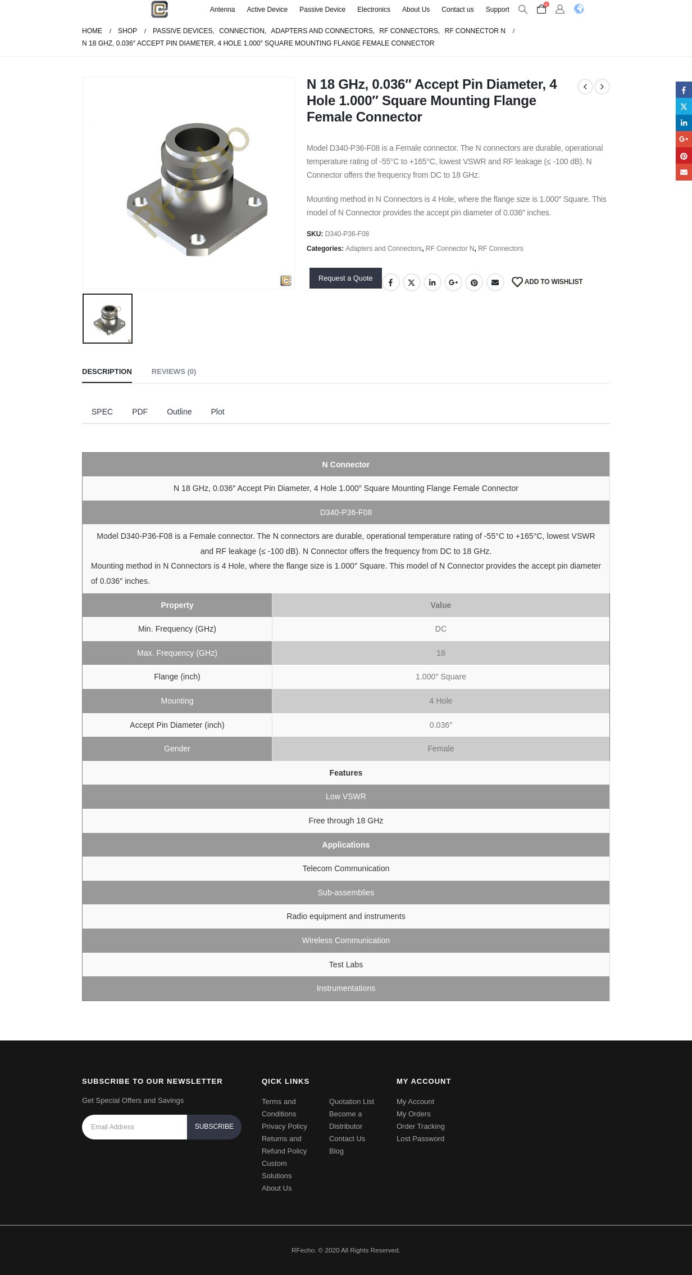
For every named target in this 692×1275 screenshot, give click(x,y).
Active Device (267, 9)
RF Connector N (450, 249)
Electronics (373, 9)
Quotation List (351, 1101)
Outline (179, 411)
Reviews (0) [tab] (174, 371)
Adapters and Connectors (383, 249)
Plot (217, 411)
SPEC (102, 411)
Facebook (391, 282)
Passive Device (322, 9)
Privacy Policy (284, 1126)
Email (495, 282)
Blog (336, 1151)
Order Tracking (421, 1126)
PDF (140, 411)
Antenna (222, 9)
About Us (416, 9)
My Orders (414, 1114)
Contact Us (347, 1138)
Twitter (412, 282)
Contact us (457, 9)
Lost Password (420, 1138)
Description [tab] (107, 371)
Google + (453, 282)
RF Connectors (500, 249)
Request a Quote (345, 278)
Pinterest (474, 282)
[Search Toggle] (523, 9)
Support (497, 9)
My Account (415, 1101)
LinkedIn (432, 282)
